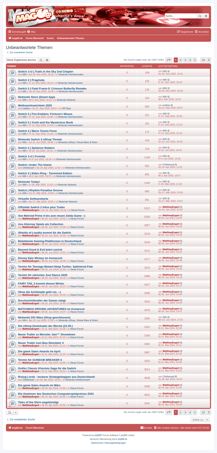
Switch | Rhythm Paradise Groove (40, 190)
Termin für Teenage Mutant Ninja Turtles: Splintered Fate (55, 266)
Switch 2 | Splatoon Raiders (36, 147)
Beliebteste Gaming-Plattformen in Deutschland (49, 241)
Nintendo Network (66, 100)
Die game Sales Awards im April (39, 351)
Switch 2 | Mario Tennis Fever (37, 130)
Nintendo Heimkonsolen (71, 74)
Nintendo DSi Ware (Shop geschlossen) (44, 317)
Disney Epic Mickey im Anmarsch (40, 258)
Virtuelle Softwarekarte (33, 198)
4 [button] (190, 60)
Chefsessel (28, 167)
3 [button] (185, 60)
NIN (24, 74)
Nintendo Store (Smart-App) (36, 97)
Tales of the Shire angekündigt (38, 402)
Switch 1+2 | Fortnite (31, 156)
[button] (169, 60)
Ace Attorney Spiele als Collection (40, 224)
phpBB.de (122, 439)
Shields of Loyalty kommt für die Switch (44, 232)
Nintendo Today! (29, 181)
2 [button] (180, 60)
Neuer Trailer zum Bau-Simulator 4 (41, 342)
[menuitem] (31, 31)
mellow (26, 108)
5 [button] (195, 60)
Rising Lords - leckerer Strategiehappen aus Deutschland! (56, 376)
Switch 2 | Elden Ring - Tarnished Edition (45, 173)
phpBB (97, 435)
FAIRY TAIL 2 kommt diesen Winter (41, 283)
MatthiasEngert (30, 210)
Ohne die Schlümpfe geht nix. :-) (39, 292)
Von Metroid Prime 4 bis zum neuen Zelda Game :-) (51, 215)
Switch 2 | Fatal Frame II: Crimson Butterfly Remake (52, 88)
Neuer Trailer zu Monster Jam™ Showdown (46, 334)
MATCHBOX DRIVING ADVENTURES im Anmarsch (51, 309)
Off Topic (66, 108)
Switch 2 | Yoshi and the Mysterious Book (45, 122)
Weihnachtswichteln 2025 (35, 105)
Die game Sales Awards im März (39, 385)
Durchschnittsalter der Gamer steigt (42, 300)
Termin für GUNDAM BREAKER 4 (40, 359)
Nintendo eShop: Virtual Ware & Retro (77, 142)
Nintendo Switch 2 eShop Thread (40, 139)
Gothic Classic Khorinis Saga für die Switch (47, 368)
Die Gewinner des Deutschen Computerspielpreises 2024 (56, 393)
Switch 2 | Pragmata (31, 80)
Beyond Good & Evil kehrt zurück (40, 249)
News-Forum (78, 210)
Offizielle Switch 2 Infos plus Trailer (41, 207)
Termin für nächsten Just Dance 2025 (42, 275)
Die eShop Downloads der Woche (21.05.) (45, 326)
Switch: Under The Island (34, 164)
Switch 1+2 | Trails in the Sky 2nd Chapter (45, 71)
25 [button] (203, 60)
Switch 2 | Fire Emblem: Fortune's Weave (45, 114)
